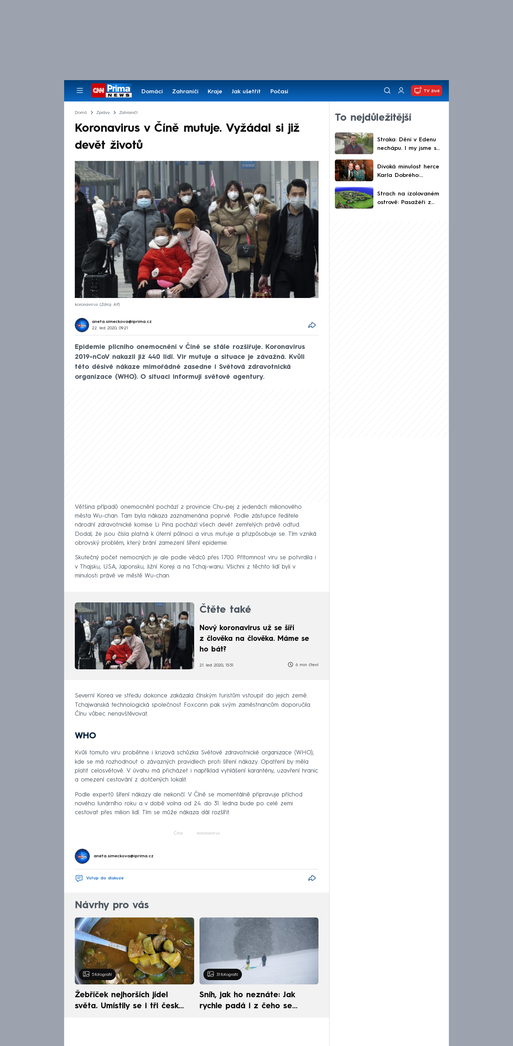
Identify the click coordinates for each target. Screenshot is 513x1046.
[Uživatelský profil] (401, 90)
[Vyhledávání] (387, 90)
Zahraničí (185, 92)
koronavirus (208, 833)
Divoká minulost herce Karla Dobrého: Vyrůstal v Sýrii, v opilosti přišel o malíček (408, 172)
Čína (178, 833)
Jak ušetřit (246, 92)
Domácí (152, 92)
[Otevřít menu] (79, 90)
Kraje (215, 92)
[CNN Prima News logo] (112, 90)
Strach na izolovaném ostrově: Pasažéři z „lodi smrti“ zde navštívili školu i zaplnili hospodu (410, 199)
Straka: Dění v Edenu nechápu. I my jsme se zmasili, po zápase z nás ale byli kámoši (408, 145)
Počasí (279, 92)
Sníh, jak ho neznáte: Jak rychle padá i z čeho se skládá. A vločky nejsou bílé (253, 1001)
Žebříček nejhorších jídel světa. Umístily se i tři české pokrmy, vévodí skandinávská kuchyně (130, 1001)
